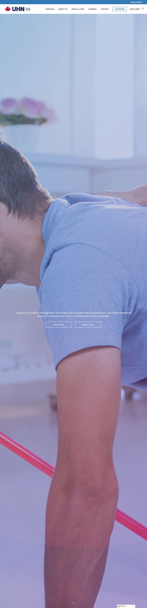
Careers (92, 9)
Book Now (135, 9)
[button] (143, 9)
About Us (62, 9)
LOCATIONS (119, 9)
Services (50, 9)
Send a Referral (136, 2)
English (122, 606)
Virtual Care (77, 9)
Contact (105, 9)
